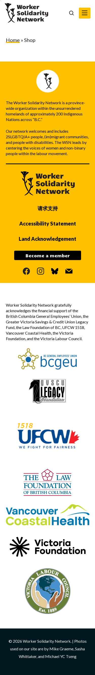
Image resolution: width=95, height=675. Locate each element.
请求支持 (47, 208)
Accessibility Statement (47, 223)
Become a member (48, 255)
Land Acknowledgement (47, 239)
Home (13, 40)
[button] (84, 13)
